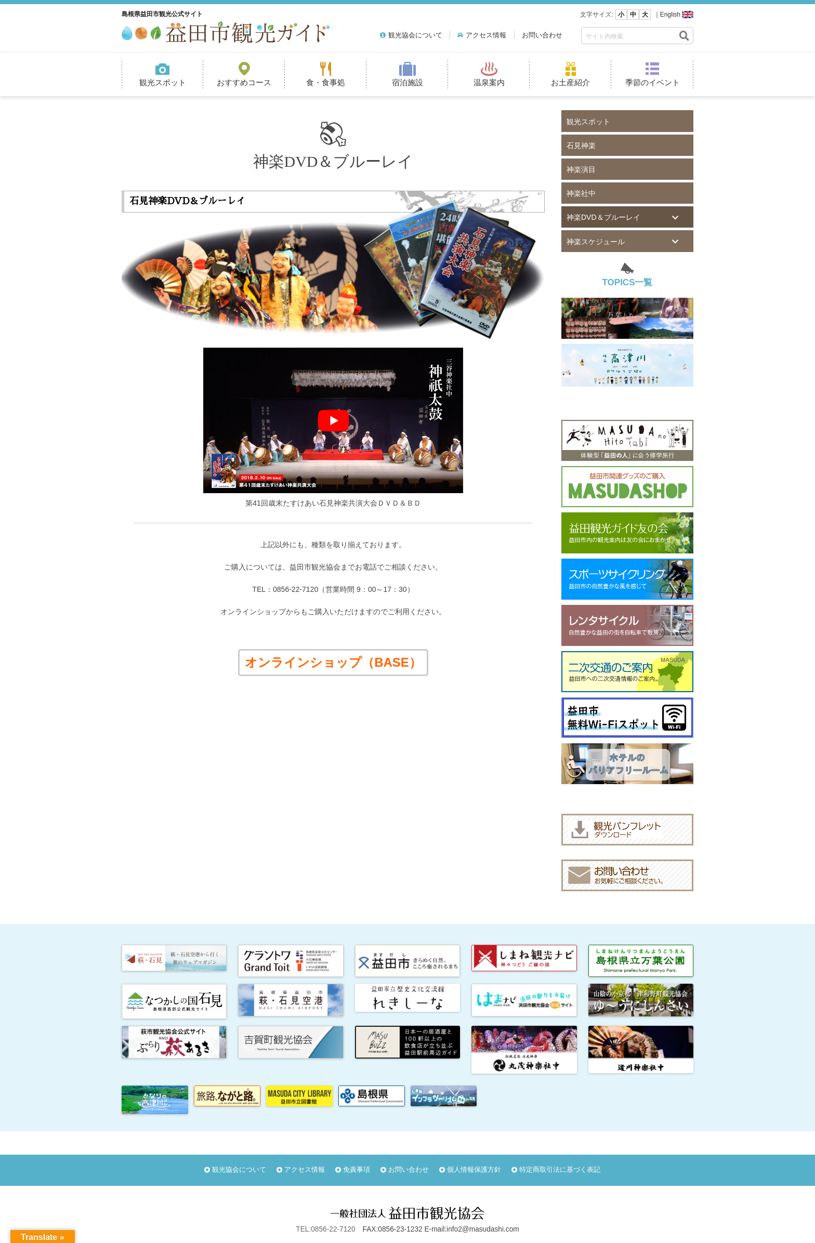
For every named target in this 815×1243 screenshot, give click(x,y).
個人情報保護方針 (474, 1169)
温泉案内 (489, 82)
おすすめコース (244, 82)
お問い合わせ (542, 35)
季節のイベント (652, 82)
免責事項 (356, 1169)
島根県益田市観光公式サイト (162, 14)
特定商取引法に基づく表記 (559, 1169)
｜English (667, 14)
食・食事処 (325, 82)
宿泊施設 (407, 82)
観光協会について (415, 35)
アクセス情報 (486, 35)
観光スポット (162, 82)
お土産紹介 (570, 82)
